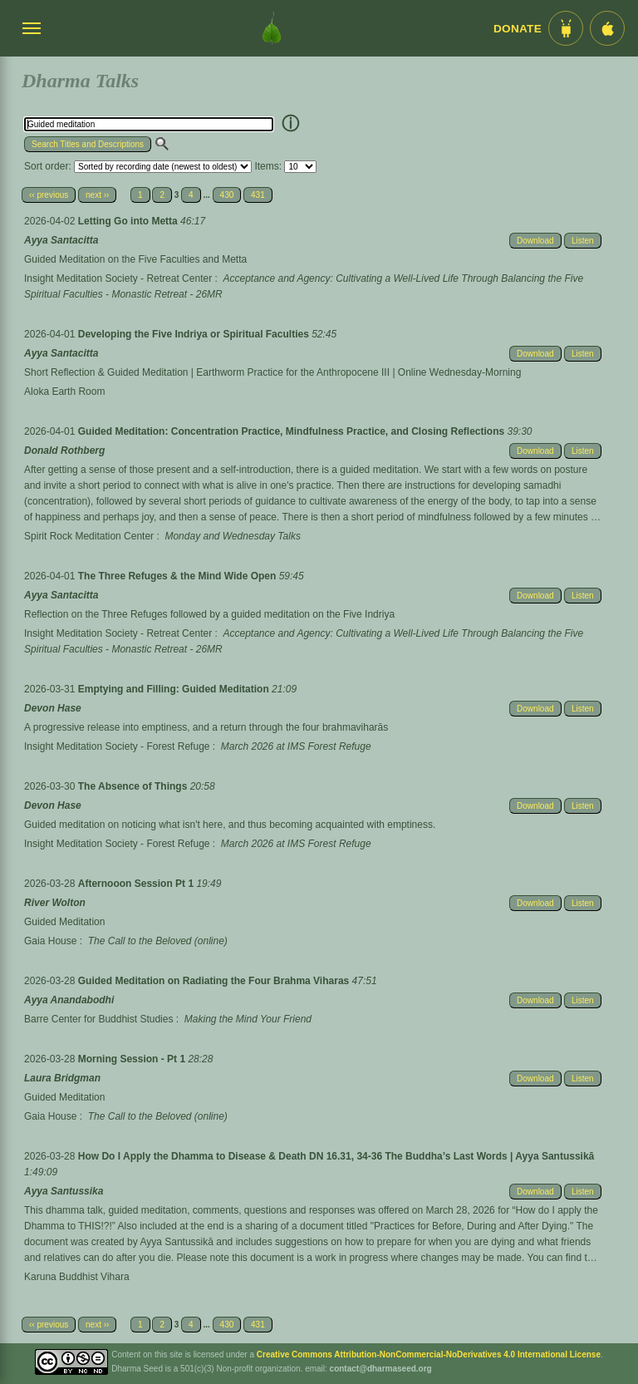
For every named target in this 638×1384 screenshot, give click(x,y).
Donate (517, 28)
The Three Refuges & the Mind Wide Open (178, 576)
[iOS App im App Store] (607, 28)
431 (258, 194)
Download (535, 240)
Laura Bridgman (62, 1078)
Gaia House (50, 941)
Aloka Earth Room (64, 391)
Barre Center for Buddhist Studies (98, 1019)
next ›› (97, 194)
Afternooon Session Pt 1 (137, 883)
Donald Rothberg (64, 450)
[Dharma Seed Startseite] (271, 28)
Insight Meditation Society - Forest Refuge (116, 746)
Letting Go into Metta (129, 221)
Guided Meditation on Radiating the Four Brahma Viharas (215, 981)
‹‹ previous (48, 194)
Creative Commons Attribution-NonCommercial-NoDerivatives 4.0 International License (429, 1354)
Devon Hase (52, 708)
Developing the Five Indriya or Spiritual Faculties (195, 334)
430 (227, 194)
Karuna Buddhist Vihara (77, 1277)
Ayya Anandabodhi (69, 1000)
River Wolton (55, 903)
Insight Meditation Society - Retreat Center (118, 278)
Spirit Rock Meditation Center (89, 536)
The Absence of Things (134, 786)
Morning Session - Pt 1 (133, 1059)
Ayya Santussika (63, 1191)
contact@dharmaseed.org (381, 1368)
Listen (583, 240)
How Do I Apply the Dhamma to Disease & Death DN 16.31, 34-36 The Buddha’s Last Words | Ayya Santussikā (336, 1156)
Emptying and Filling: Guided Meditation (175, 689)
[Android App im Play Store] (565, 28)
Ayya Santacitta (61, 240)
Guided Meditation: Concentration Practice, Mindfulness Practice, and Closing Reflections (293, 431)
